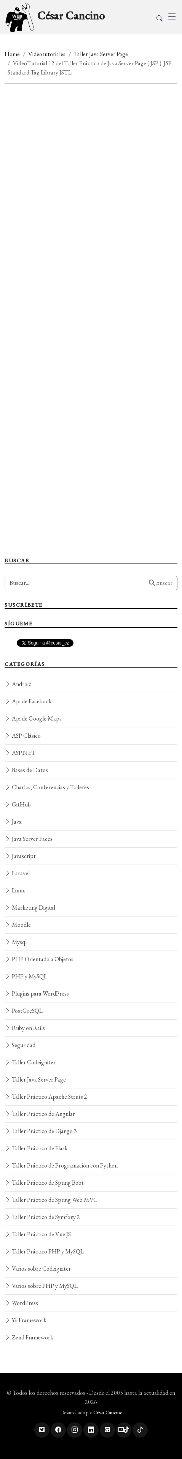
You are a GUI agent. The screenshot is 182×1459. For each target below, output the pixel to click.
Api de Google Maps (33, 718)
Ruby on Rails (25, 1028)
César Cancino (107, 1412)
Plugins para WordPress (37, 993)
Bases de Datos (26, 770)
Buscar (160, 583)
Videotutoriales (46, 54)
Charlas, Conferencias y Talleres (47, 787)
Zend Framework (29, 1337)
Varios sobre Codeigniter (38, 1269)
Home (12, 54)
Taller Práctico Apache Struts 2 (46, 1097)
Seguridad (20, 1045)
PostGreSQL (24, 1011)
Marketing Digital (30, 908)
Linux (15, 890)
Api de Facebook (28, 701)
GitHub (18, 804)
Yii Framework (25, 1320)
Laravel (17, 873)
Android (18, 684)
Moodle (18, 925)
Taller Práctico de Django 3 (41, 1131)
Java (13, 822)
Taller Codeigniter (30, 1062)
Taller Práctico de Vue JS (38, 1234)
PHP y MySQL (26, 976)
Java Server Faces (29, 839)
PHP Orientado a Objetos (39, 959)
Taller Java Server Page (101, 54)
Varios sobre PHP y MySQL (41, 1286)
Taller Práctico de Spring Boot (44, 1183)
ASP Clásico (23, 736)
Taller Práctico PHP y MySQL (44, 1251)
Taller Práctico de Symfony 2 (42, 1217)
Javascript (20, 856)
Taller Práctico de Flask (36, 1148)
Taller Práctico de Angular (40, 1114)
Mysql (16, 942)
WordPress (21, 1303)
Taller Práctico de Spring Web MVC (51, 1200)
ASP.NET (20, 753)
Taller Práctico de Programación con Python (61, 1165)
